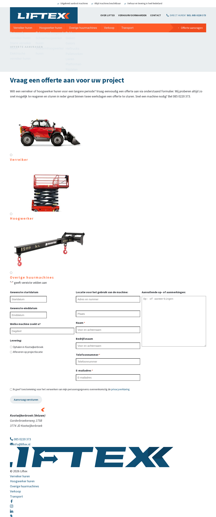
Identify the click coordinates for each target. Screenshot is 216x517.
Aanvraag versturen (26, 399)
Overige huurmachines (83, 27)
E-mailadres (84, 371)
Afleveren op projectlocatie (28, 352)
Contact (155, 15)
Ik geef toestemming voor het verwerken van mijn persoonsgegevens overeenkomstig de (71, 389)
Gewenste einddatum (23, 308)
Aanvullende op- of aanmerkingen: (164, 292)
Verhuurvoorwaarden (132, 15)
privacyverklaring (120, 389)
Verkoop (109, 27)
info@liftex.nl (20, 444)
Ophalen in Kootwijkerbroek (28, 347)
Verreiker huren (22, 27)
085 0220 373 (20, 439)
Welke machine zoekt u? (25, 324)
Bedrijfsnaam (84, 338)
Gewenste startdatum (24, 292)
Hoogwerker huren (50, 27)
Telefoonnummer (88, 355)
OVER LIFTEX (107, 15)
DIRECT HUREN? (188, 15)
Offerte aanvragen (192, 27)
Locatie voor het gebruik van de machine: (102, 292)
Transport (127, 27)
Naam (80, 323)
